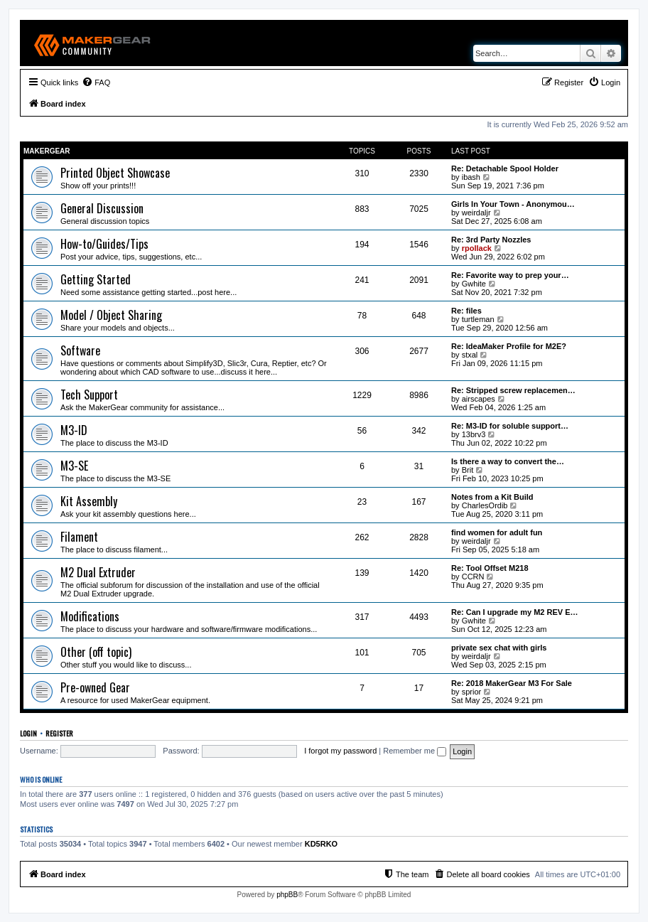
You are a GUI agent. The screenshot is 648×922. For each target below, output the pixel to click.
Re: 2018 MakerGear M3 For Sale (511, 683)
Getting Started (95, 279)
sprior (472, 691)
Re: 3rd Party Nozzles (491, 239)
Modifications (89, 616)
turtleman (478, 319)
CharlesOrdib (485, 505)
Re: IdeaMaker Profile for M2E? (508, 346)
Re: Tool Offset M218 (490, 568)
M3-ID (73, 430)
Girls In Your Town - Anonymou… (513, 204)
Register (59, 733)
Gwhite (474, 283)
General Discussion (102, 208)
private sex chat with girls (499, 647)
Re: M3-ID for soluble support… (509, 426)
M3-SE (74, 465)
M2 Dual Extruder (98, 572)
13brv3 (474, 434)
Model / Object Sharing (111, 314)
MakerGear (46, 151)
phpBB (287, 895)
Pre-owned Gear (95, 687)
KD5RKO (321, 844)
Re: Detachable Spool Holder (504, 168)
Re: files (466, 310)
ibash (471, 177)
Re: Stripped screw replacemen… (513, 390)
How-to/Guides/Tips (104, 243)
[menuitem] (96, 82)
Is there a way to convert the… (507, 461)
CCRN (473, 576)
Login (28, 733)
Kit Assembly (88, 501)
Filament (79, 536)
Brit (468, 470)
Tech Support (89, 394)
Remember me (414, 750)
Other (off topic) (95, 651)
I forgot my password (340, 750)
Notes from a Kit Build (492, 497)
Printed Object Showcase (115, 172)
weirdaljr (476, 212)
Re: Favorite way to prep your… (510, 275)
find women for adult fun (496, 532)
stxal (470, 354)
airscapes (478, 399)
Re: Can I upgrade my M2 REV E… (514, 612)
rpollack (477, 248)
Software (80, 350)
